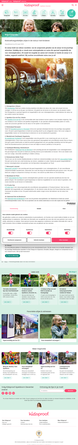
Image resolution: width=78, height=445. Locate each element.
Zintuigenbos (11, 108)
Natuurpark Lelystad (11, 168)
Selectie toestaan (39, 240)
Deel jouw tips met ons (26, 424)
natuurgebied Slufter (66, 159)
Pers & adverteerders (44, 424)
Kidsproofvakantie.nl (63, 422)
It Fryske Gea (9, 187)
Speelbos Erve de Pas (14, 119)
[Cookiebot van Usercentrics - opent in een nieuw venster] (68, 203)
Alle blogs (72, 272)
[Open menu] (2, 5)
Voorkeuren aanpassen (14, 240)
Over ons (4, 422)
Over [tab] (64, 208)
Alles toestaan (63, 240)
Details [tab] (39, 208)
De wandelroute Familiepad (13, 138)
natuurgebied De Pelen (15, 178)
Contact (23, 422)
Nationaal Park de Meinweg (24, 149)
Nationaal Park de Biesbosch (16, 198)
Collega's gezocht (6, 424)
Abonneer (70, 390)
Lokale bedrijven (43, 422)
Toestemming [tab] (14, 208)
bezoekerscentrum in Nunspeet (20, 129)
